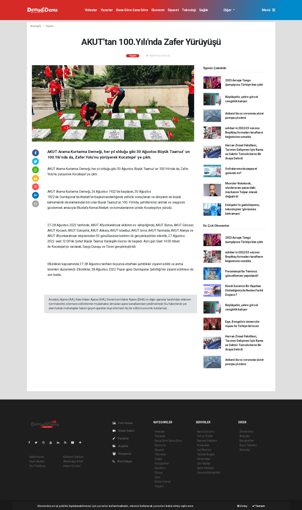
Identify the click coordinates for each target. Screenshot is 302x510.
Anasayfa (36, 26)
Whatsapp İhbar (73, 461)
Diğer (228, 10)
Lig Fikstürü (204, 449)
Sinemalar (203, 459)
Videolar (91, 10)
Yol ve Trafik (205, 436)
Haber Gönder (72, 466)
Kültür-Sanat (163, 481)
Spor (158, 477)
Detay (242, 506)
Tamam (258, 506)
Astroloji (244, 449)
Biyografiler (246, 440)
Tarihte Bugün (206, 454)
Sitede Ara (246, 431)
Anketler (244, 436)
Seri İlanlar (204, 463)
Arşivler (121, 446)
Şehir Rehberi (205, 468)
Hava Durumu (205, 431)
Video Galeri (124, 430)
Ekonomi (158, 10)
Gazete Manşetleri (208, 472)
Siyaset (173, 10)
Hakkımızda (36, 456)
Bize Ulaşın (122, 461)
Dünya (159, 472)
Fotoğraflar (162, 463)
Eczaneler (203, 445)
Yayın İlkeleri (37, 461)
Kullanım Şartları (73, 456)
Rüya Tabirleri (248, 445)
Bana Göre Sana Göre (132, 10)
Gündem (160, 468)
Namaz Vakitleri (207, 440)
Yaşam (49, 26)
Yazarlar (107, 10)
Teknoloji (189, 10)
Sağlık (203, 10)
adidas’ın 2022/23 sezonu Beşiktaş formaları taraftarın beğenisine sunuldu (244, 132)
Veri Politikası (37, 466)
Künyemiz (122, 453)
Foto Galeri (123, 423)
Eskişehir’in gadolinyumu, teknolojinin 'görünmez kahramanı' (242, 209)
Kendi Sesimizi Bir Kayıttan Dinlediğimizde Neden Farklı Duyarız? (244, 290)
